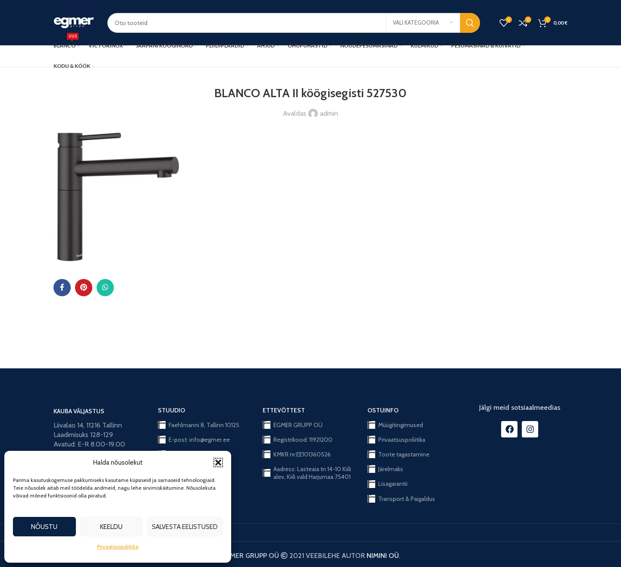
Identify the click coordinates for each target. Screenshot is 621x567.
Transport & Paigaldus (401, 499)
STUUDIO (171, 410)
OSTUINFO (382, 410)
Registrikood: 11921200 (297, 439)
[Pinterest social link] (83, 287)
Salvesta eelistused (185, 527)
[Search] (293, 23)
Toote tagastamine (398, 454)
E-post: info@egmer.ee (194, 439)
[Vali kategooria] (423, 23)
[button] (218, 462)
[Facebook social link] (62, 287)
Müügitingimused (395, 425)
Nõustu (44, 527)
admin (329, 113)
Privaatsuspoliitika (117, 546)
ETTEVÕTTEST (284, 410)
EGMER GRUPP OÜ (293, 425)
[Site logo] (73, 22)
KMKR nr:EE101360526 (297, 454)
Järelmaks (385, 469)
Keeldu (111, 527)
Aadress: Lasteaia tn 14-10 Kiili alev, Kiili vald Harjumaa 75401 (307, 473)
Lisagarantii (387, 484)
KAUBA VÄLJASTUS (78, 411)
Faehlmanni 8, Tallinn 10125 (198, 425)
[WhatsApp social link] (105, 287)
